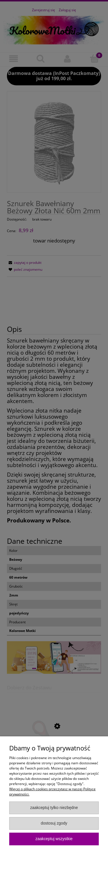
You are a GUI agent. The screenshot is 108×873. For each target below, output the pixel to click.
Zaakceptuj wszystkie (54, 839)
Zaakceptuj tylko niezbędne (54, 808)
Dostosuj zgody (54, 823)
